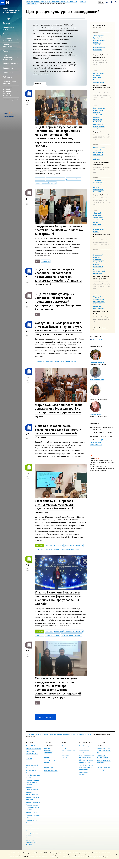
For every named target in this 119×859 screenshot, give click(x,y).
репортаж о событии (73, 179)
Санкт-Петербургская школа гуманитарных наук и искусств (86, 748)
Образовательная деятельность (9, 82)
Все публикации (101, 328)
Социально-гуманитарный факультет (66, 755)
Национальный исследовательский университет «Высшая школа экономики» (50, 734)
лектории (49, 545)
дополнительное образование (46, 183)
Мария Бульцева (95, 414)
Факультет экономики (50, 770)
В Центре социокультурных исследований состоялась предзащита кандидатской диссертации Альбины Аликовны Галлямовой (58, 276)
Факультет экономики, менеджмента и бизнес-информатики (68, 748)
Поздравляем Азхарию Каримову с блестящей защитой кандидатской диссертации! (59, 230)
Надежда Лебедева (97, 362)
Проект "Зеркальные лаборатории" (8, 57)
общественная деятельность (71, 549)
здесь (17, 855)
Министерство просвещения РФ (102, 757)
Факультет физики (31, 820)
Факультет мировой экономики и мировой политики (33, 807)
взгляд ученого (71, 361)
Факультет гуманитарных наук (32, 788)
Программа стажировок (7, 39)
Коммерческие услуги (8, 28)
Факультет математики (33, 802)
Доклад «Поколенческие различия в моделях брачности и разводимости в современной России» (58, 431)
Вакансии (6, 34)
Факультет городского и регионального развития (33, 782)
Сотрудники (7, 23)
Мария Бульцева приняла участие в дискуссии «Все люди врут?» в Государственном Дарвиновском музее (58, 410)
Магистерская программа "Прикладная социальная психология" (8, 91)
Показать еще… (45, 717)
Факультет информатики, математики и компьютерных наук (50, 751)
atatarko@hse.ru (95, 442)
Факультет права (31, 812)
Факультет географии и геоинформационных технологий (33, 775)
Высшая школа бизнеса (33, 749)
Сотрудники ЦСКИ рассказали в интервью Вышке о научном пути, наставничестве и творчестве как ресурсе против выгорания (58, 328)
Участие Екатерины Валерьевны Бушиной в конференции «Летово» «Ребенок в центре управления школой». (59, 598)
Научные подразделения (84, 734)
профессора (40, 179)
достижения (46, 261)
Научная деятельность (8, 46)
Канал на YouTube (98, 340)
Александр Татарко (97, 379)
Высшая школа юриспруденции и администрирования (32, 753)
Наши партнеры (8, 100)
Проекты (6, 51)
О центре (6, 19)
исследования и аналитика (55, 179)
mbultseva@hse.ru (100, 440)
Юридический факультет (83, 773)
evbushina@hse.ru (96, 444)
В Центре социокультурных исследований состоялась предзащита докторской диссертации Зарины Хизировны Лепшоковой (58, 301)
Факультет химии (31, 823)
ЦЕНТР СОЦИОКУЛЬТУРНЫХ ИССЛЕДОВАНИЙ (11, 10)
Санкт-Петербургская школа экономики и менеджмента (86, 767)
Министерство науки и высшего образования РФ (104, 750)
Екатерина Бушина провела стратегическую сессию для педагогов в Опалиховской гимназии (54, 506)
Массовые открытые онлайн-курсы (103, 769)
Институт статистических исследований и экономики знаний (32, 762)
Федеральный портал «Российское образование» (104, 763)
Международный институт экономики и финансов (33, 833)
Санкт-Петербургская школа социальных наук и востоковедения (86, 755)
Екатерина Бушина (96, 397)
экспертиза (39, 549)
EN (102, 2)
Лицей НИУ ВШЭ (31, 746)
